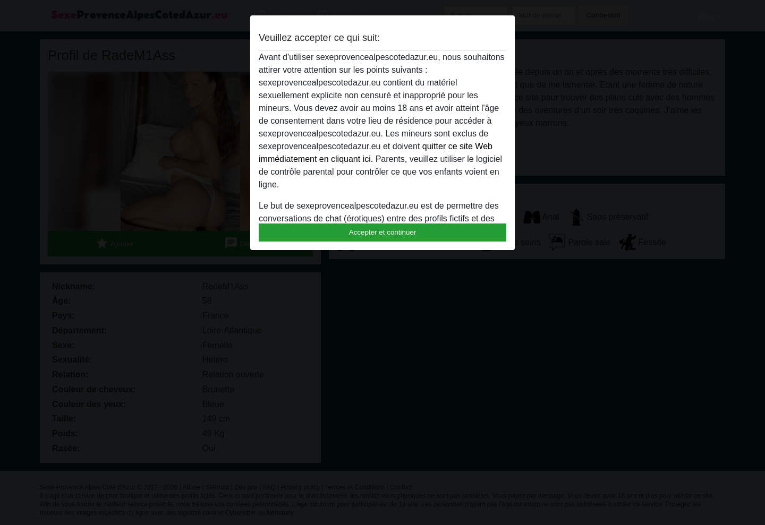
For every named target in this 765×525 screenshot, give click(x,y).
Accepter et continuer (382, 232)
